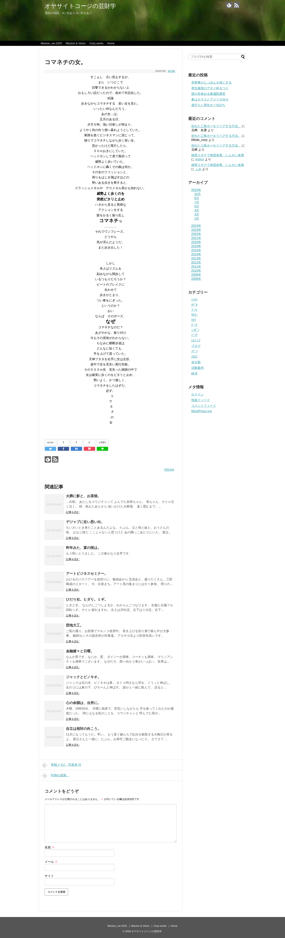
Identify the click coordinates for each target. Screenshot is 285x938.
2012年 (196, 262)
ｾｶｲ (193, 319)
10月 (197, 194)
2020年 (196, 242)
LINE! (102, 442)
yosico (199, 159)
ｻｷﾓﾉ (194, 314)
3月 (196, 214)
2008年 (196, 278)
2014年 (196, 254)
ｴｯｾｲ (194, 299)
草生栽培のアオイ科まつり (210, 88)
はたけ (196, 340)
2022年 (196, 234)
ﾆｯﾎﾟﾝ (195, 330)
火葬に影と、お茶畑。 (83, 496)
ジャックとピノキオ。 (83, 677)
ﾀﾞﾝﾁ (194, 325)
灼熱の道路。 (56, 776)
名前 (50, 847)
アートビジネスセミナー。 (87, 574)
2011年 (196, 266)
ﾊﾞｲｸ (194, 335)
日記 (194, 356)
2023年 (196, 229)
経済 (194, 373)
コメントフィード (203, 405)
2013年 (196, 258)
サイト (49, 876)
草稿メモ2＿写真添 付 (61, 765)
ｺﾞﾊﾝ (194, 309)
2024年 (196, 225)
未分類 (171, 71)
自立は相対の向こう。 (83, 729)
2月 (196, 218)
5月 (196, 206)
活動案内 (197, 367)
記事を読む (73, 512)
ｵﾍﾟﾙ (194, 304)
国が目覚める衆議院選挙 (208, 93)
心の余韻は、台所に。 (83, 703)
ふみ (198, 169)
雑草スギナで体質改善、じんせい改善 (217, 155)
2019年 (196, 246)
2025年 (196, 190)
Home (110, 43)
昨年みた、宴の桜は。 (83, 548)
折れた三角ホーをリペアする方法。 (216, 126)
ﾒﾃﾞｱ (194, 351)
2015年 (196, 250)
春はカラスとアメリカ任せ (210, 99)
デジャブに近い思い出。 (85, 522)
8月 (196, 198)
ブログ (196, 346)
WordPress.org (201, 411)
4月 (196, 210)
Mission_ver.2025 (51, 43)
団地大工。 (74, 625)
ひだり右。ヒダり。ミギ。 (87, 599)
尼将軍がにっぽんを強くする (211, 82)
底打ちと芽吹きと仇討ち (208, 105)
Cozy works (96, 43)
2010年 (196, 270)
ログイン (197, 394)
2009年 (196, 274)
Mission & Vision (76, 43)
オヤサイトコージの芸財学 (80, 6)
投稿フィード (200, 400)
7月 (196, 202)
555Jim (169, 469)
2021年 (196, 238)
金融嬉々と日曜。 (80, 651)
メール (51, 861)
